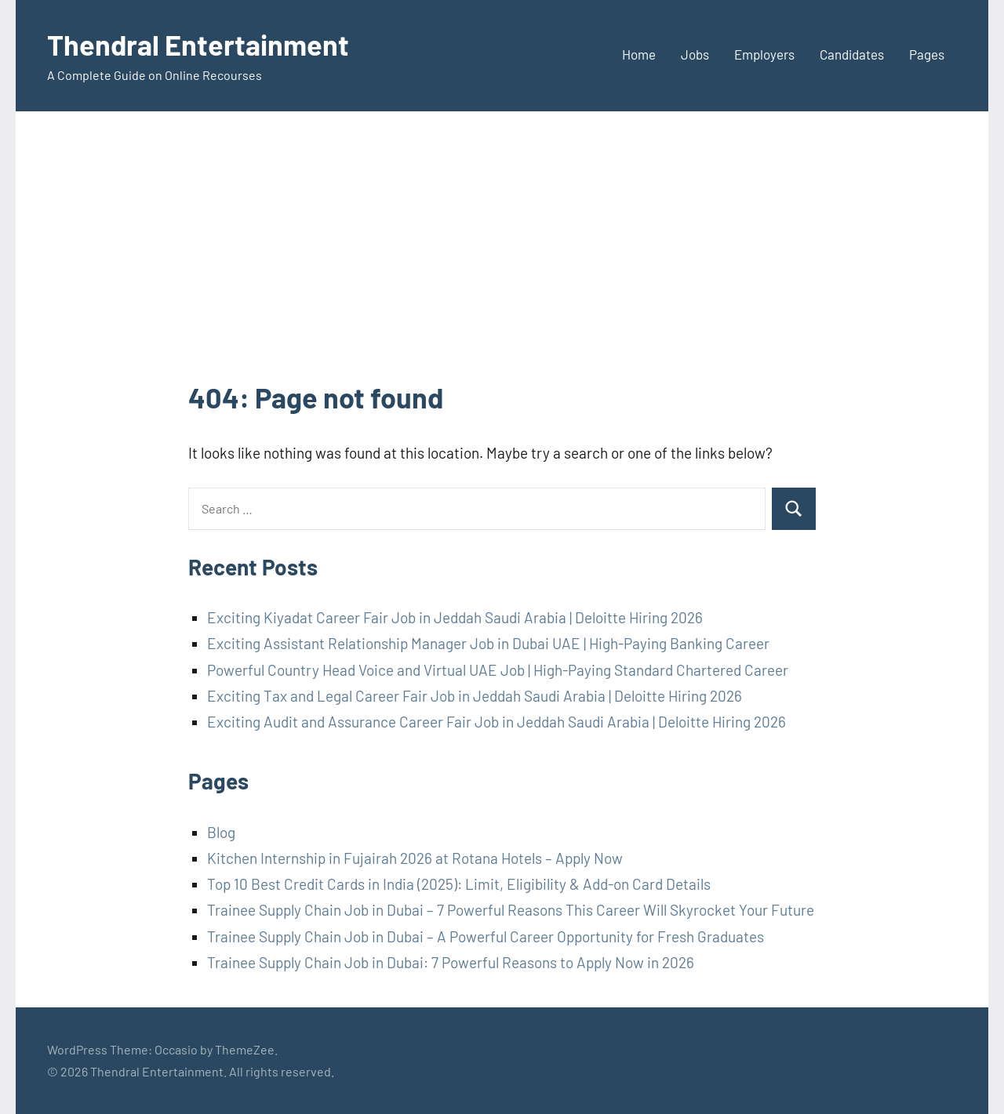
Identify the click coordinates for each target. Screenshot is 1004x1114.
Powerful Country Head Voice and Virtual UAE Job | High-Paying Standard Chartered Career (497, 670)
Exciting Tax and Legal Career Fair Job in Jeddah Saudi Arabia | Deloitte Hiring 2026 (474, 696)
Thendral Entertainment (198, 44)
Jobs (695, 54)
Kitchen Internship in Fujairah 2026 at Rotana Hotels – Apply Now (415, 858)
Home (639, 54)
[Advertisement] (502, 260)
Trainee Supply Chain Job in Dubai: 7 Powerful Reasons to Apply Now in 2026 (450, 962)
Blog (221, 832)
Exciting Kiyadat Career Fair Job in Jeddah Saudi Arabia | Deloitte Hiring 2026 (455, 617)
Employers (764, 54)
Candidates (852, 54)
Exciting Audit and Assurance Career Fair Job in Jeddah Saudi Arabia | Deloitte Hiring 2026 (496, 722)
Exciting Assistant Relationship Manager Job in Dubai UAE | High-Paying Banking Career (488, 643)
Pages (926, 54)
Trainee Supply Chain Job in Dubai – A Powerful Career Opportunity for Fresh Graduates (485, 936)
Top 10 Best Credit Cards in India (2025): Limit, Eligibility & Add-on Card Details (459, 884)
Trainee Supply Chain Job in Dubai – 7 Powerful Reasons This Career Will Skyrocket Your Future (510, 910)
